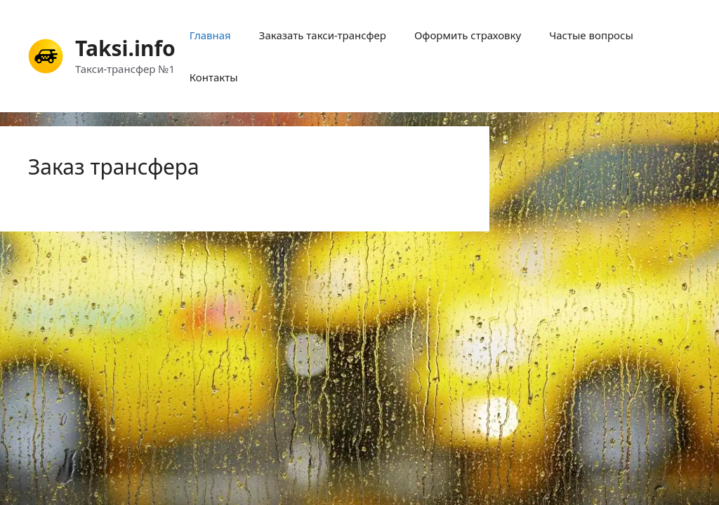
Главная (210, 35)
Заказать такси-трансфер (322, 35)
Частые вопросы (591, 35)
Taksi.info (125, 48)
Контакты (214, 77)
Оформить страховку (467, 35)
